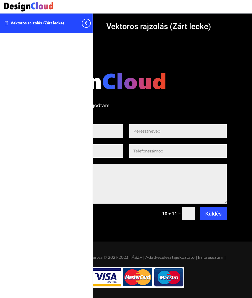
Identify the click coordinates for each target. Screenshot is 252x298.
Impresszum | (211, 257)
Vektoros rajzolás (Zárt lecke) (37, 23)
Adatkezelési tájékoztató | (171, 257)
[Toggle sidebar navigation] (91, 23)
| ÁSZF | (136, 257)
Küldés (213, 214)
